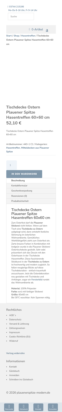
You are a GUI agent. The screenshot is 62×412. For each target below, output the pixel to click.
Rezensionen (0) (19, 196)
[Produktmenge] (11, 165)
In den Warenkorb (24, 174)
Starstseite (9, 409)
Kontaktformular (19, 185)
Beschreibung (18, 180)
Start (9, 35)
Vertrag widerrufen (15, 353)
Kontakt (38, 409)
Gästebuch (24, 409)
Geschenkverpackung (21, 190)
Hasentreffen (28, 35)
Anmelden (53, 409)
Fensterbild (36, 279)
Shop (16, 35)
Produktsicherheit (20, 201)
